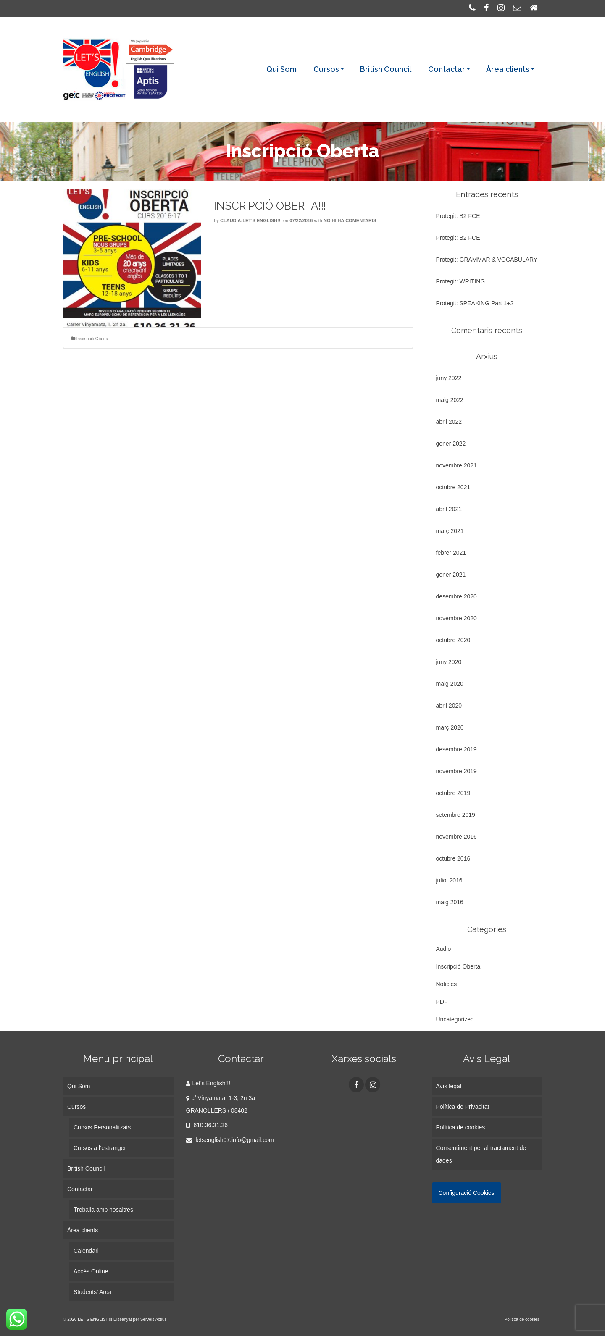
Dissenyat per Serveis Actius (140, 1319)
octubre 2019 (453, 793)
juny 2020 (449, 662)
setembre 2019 (455, 814)
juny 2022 (449, 378)
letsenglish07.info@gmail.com (230, 1140)
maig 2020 (449, 683)
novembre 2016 (456, 836)
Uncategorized (455, 1019)
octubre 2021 (453, 487)
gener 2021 (451, 574)
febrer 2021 (451, 552)
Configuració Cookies (467, 1192)
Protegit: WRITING (460, 281)
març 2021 (450, 531)
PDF (442, 1001)
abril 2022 (449, 421)
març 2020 (450, 727)
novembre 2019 (456, 771)
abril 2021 (449, 509)
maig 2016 (449, 902)
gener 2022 (451, 443)
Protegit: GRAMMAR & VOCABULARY (487, 259)
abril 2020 (449, 705)
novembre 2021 (456, 465)
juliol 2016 (449, 880)
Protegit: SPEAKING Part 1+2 (475, 303)
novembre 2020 (456, 618)
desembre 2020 (456, 596)
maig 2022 (449, 399)
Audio (443, 948)
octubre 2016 (453, 858)
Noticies (446, 984)
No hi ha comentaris (350, 220)
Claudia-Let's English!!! (251, 220)
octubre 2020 (453, 640)
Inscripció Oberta (92, 338)
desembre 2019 (456, 749)
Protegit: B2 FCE (458, 216)
